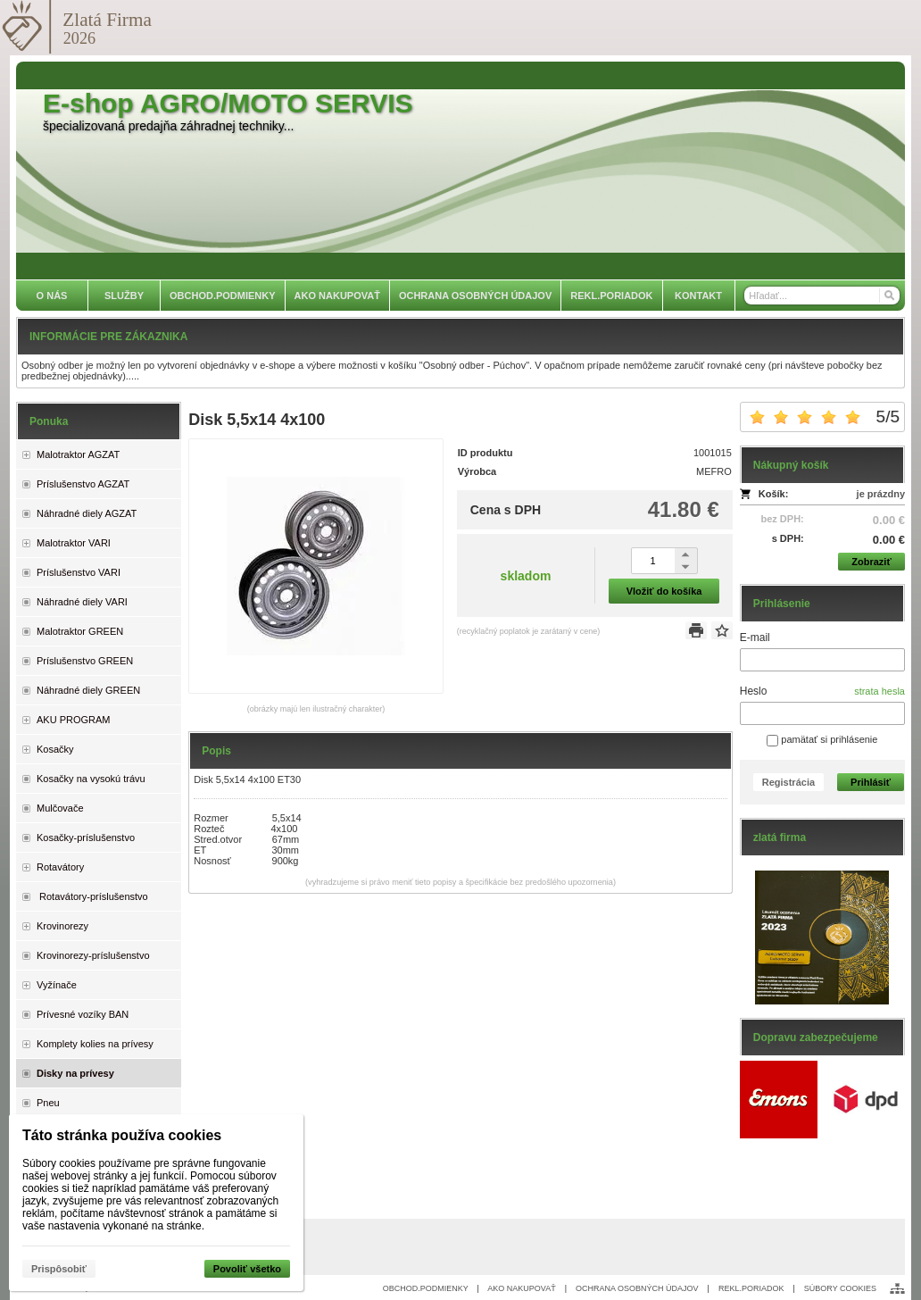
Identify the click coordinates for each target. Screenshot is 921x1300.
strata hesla (879, 691)
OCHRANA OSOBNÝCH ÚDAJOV (637, 1288)
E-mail (755, 637)
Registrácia (788, 782)
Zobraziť (871, 561)
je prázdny (881, 493)
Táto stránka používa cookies (121, 1135)
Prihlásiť (870, 782)
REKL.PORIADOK (751, 1288)
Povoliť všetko (247, 1268)
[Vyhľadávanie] (822, 295)
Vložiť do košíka (664, 591)
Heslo (754, 691)
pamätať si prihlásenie (822, 739)
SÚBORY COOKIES (840, 1288)
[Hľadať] (888, 295)
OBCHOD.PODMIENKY (426, 1288)
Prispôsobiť (59, 1268)
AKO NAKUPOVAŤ (521, 1288)
